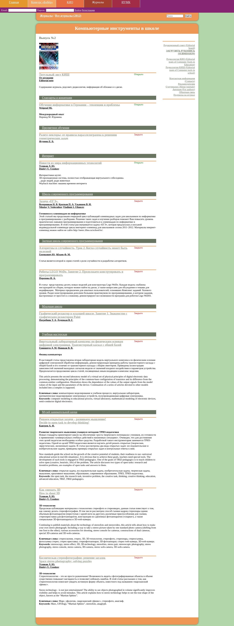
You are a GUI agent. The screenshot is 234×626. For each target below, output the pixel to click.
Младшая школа (52, 306)
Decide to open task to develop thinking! (64, 422)
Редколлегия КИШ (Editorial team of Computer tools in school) (180, 70)
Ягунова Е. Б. (46, 141)
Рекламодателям (186, 84)
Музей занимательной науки (59, 412)
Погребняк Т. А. (48, 320)
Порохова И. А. (47, 278)
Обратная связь (187, 92)
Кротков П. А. (66, 204)
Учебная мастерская (54, 334)
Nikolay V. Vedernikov (50, 207)
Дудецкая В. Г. (65, 320)
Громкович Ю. (47, 254)
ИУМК (126, 2)
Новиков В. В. (65, 348)
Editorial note (46, 80)
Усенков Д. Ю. (47, 166)
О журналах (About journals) (180, 86)
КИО (70, 2)
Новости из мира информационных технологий (70, 163)
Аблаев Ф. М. (63, 254)
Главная (14, 2)
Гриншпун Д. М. (48, 348)
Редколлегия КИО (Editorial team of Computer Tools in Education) (180, 62)
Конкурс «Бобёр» (42, 2)
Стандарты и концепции (57, 97)
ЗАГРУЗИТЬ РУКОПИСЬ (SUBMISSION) (180, 52)
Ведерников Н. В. (48, 204)
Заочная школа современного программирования (72, 240)
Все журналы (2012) (68, 15)
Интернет (48, 155)
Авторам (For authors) (184, 89)
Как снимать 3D (49, 489)
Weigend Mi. (45, 108)
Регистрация (88, 10)
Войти (78, 10)
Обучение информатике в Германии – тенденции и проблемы (79, 104)
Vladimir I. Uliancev (73, 207)
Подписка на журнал (184, 95)
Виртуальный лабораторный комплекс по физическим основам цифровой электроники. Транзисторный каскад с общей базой (81, 343)
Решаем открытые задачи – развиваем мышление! (72, 419)
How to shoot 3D (49, 493)
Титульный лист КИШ (54, 74)
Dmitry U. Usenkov (49, 168)
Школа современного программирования (67, 194)
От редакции (46, 77)
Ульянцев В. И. (83, 204)
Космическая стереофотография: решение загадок (72, 557)
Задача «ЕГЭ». (48, 201)
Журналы (46, 15)
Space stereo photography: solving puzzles (65, 561)
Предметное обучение (55, 127)
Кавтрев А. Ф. (47, 425)
